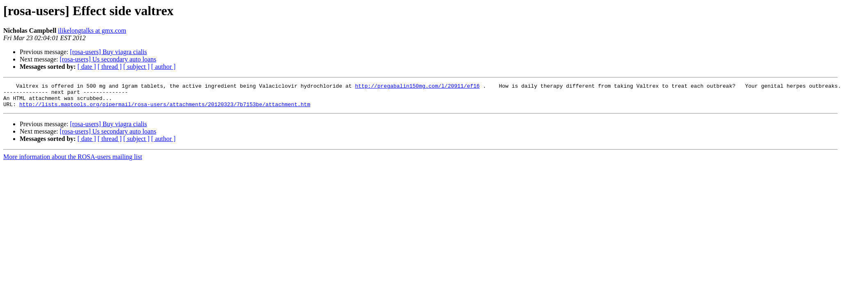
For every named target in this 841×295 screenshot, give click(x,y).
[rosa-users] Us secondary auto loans (108, 59)
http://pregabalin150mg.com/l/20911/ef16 (417, 87)
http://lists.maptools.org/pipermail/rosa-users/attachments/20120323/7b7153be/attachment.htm (164, 109)
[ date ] (86, 66)
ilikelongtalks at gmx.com (92, 30)
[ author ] (163, 66)
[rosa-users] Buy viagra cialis (108, 51)
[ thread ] (110, 66)
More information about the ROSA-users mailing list (72, 161)
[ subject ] (136, 66)
